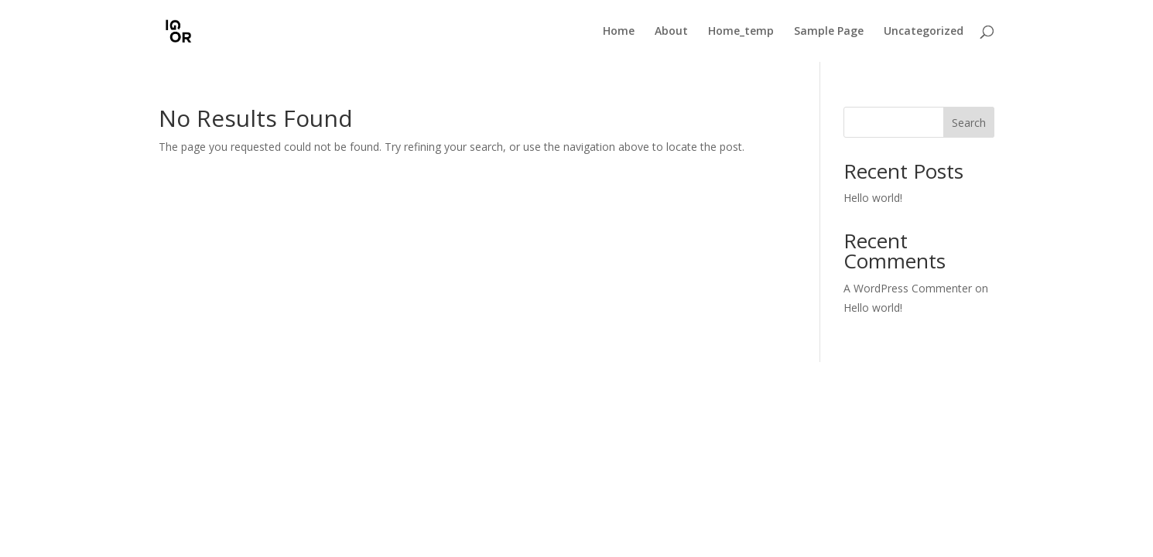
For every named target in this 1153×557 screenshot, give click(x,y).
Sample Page (829, 32)
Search (969, 122)
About (671, 32)
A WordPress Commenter (907, 288)
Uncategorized (923, 32)
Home (619, 32)
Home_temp (741, 32)
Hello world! (872, 197)
